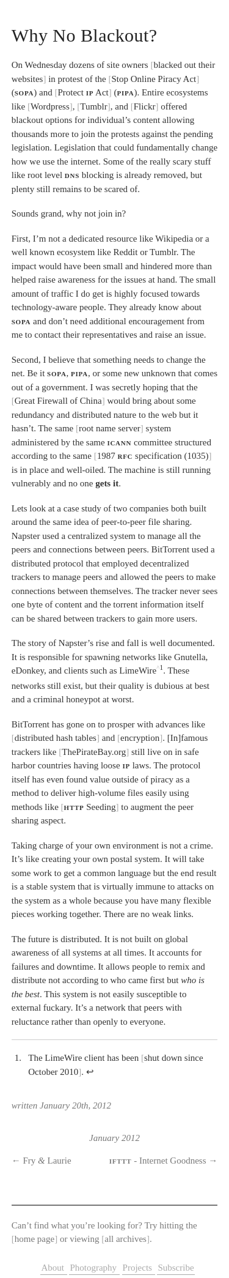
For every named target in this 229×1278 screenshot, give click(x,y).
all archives (125, 1239)
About (53, 1267)
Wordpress (50, 106)
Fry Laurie (47, 1160)
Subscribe (176, 1267)
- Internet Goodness (157, 1160)
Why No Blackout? (85, 35)
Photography (94, 1267)
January (104, 1138)
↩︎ (90, 1072)
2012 (131, 1138)
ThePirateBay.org (94, 752)
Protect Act (82, 92)
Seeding (90, 807)
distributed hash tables (55, 738)
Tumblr (93, 106)
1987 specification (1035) (153, 456)
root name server (109, 428)
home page (34, 1239)
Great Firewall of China (58, 401)
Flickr (145, 106)
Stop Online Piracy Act (154, 79)
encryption (139, 738)
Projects (138, 1267)
